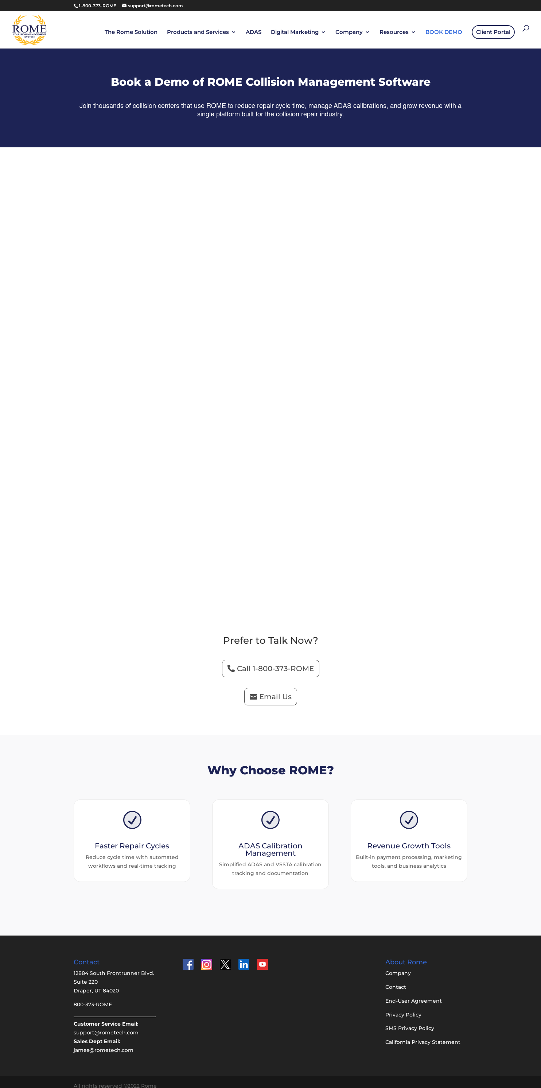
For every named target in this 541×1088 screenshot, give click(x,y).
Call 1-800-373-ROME (275, 660)
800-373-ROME (93, 996)
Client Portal (493, 31)
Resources (394, 32)
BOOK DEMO (443, 32)
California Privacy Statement (422, 1034)
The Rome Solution (131, 32)
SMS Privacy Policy (409, 1020)
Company (349, 32)
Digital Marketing (295, 32)
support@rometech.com (106, 1024)
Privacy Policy (403, 1006)
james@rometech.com (103, 1042)
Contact (395, 979)
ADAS (253, 32)
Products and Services (198, 32)
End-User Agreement (413, 993)
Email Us (275, 688)
